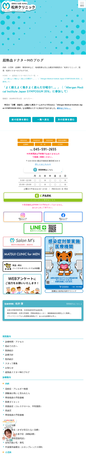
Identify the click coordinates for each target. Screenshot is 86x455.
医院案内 (7, 336)
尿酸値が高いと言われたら (17, 393)
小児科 (8, 452)
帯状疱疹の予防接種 (14, 397)
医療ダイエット (12, 402)
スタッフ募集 (11, 363)
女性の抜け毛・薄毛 (14, 443)
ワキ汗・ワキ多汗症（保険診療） (20, 434)
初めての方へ (11, 346)
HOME (5, 76)
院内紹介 (9, 359)
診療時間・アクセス (14, 342)
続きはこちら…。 (64, 108)
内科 (7, 383)
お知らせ (9, 368)
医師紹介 (9, 350)
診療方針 (9, 355)
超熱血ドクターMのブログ (17, 372)
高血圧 (8, 410)
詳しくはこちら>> (43, 164)
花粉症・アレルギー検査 (16, 389)
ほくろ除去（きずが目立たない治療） (22, 430)
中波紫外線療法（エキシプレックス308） (24, 447)
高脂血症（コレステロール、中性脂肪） (23, 406)
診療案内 (7, 377)
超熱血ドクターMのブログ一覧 (23, 76)
